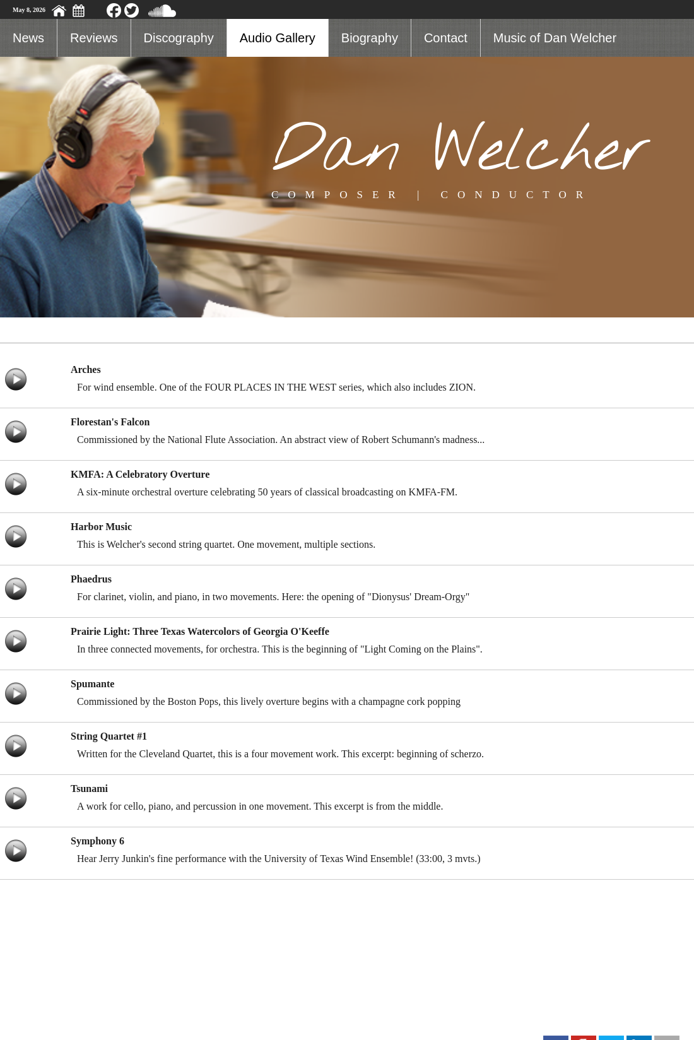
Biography (369, 38)
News (28, 38)
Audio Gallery (277, 38)
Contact (446, 38)
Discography (179, 38)
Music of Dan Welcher (554, 38)
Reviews (94, 38)
